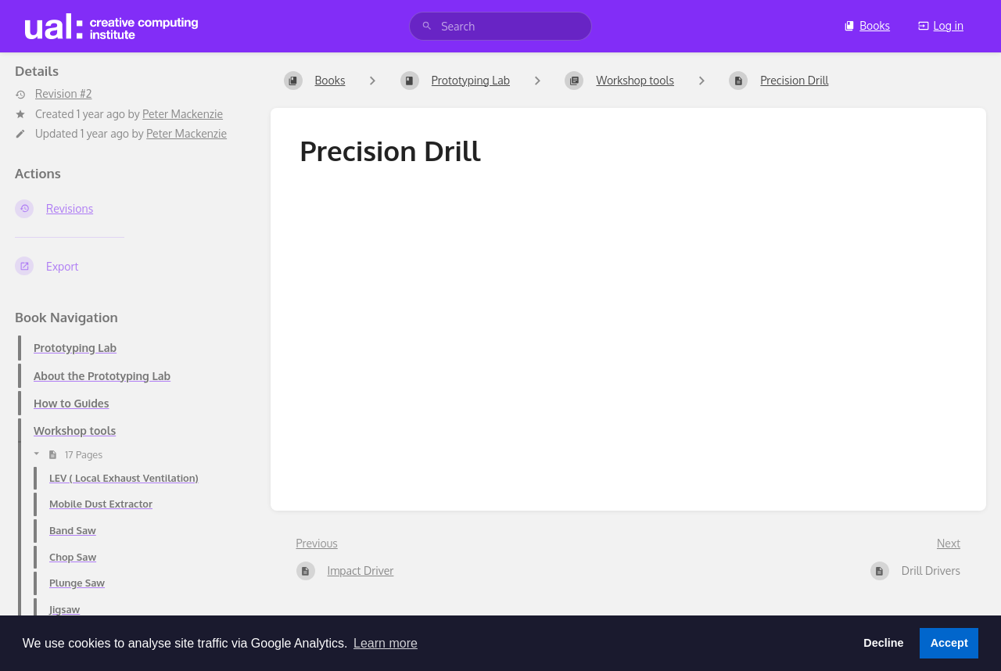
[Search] (427, 26)
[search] (500, 26)
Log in (940, 25)
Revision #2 (53, 94)
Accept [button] (949, 643)
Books (867, 25)
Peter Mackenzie (182, 113)
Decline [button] (883, 643)
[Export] (130, 266)
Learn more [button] (385, 643)
